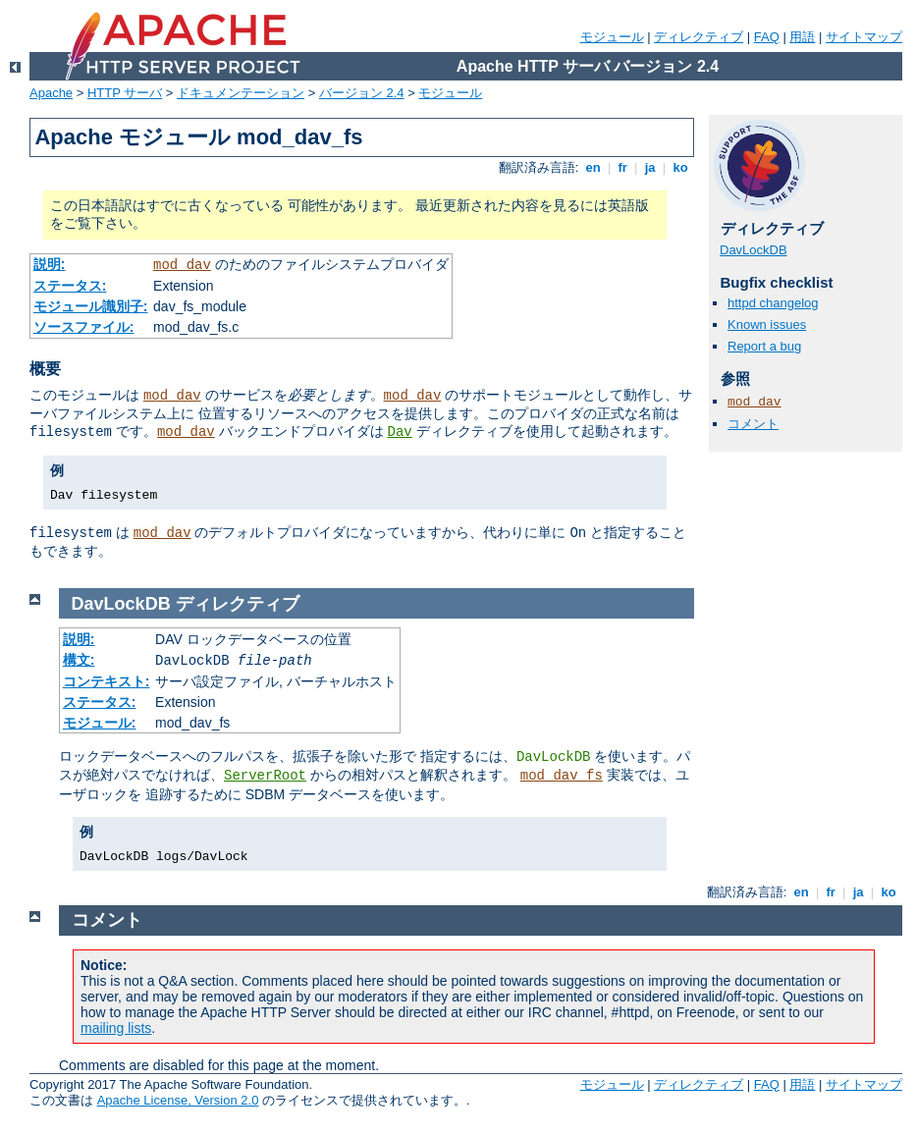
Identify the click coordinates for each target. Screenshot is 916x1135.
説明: (49, 264)
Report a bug (764, 346)
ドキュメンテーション (240, 92)
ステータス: (70, 286)
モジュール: (99, 722)
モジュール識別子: (90, 306)
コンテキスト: (106, 681)
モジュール (612, 36)
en (593, 167)
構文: (79, 660)
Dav (400, 432)
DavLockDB (753, 250)
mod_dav (182, 265)
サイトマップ (864, 36)
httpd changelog (773, 303)
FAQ (767, 36)
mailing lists (116, 1028)
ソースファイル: (84, 327)
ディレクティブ (698, 36)
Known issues (766, 324)
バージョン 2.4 (361, 92)
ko (680, 167)
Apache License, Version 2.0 (178, 1100)
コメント (753, 423)
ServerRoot (265, 776)
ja (650, 167)
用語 (802, 36)
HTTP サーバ (124, 92)
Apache (51, 92)
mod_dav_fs (561, 776)
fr (623, 167)
